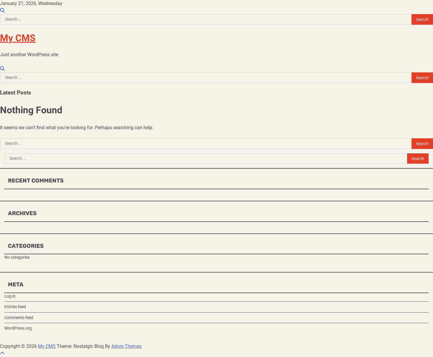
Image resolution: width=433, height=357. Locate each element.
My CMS (18, 38)
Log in (10, 296)
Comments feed (18, 317)
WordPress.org (18, 328)
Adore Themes (126, 346)
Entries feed (15, 306)
